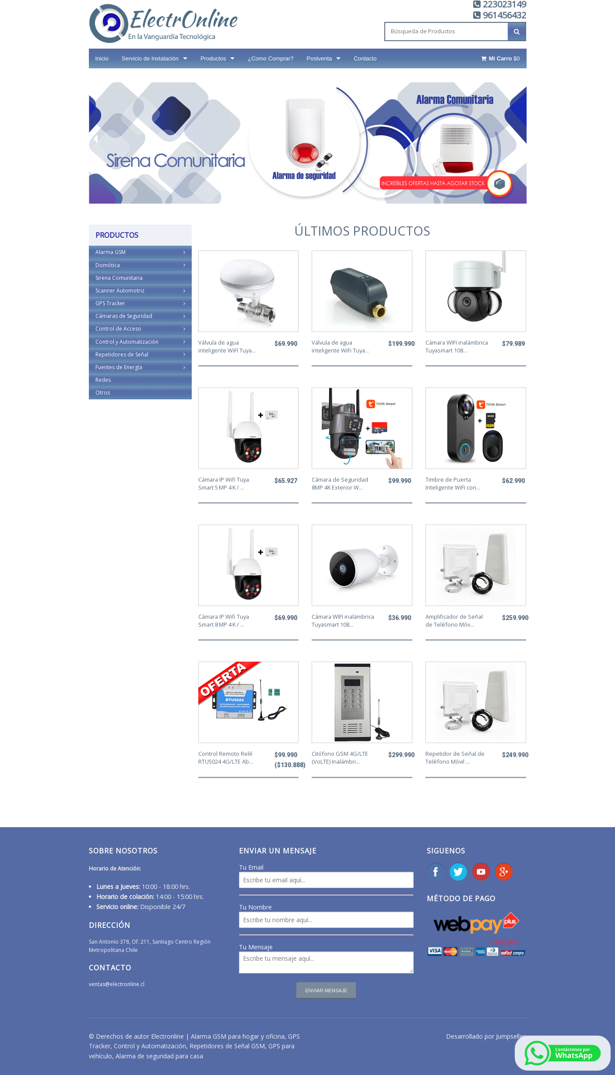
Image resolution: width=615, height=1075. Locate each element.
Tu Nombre (255, 907)
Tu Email (251, 867)
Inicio (102, 58)
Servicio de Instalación (150, 58)
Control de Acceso (140, 328)
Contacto (365, 58)
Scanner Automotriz (140, 290)
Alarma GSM (140, 252)
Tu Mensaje (256, 947)
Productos (213, 58)
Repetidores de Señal (140, 354)
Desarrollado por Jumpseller (485, 1036)
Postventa (319, 58)
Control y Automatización (140, 341)
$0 (500, 58)
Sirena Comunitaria (119, 278)
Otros (102, 392)
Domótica (140, 265)
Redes (103, 380)
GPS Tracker (140, 303)
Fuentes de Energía (140, 367)
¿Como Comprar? (270, 58)
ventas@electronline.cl (116, 984)
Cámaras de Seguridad (140, 316)
